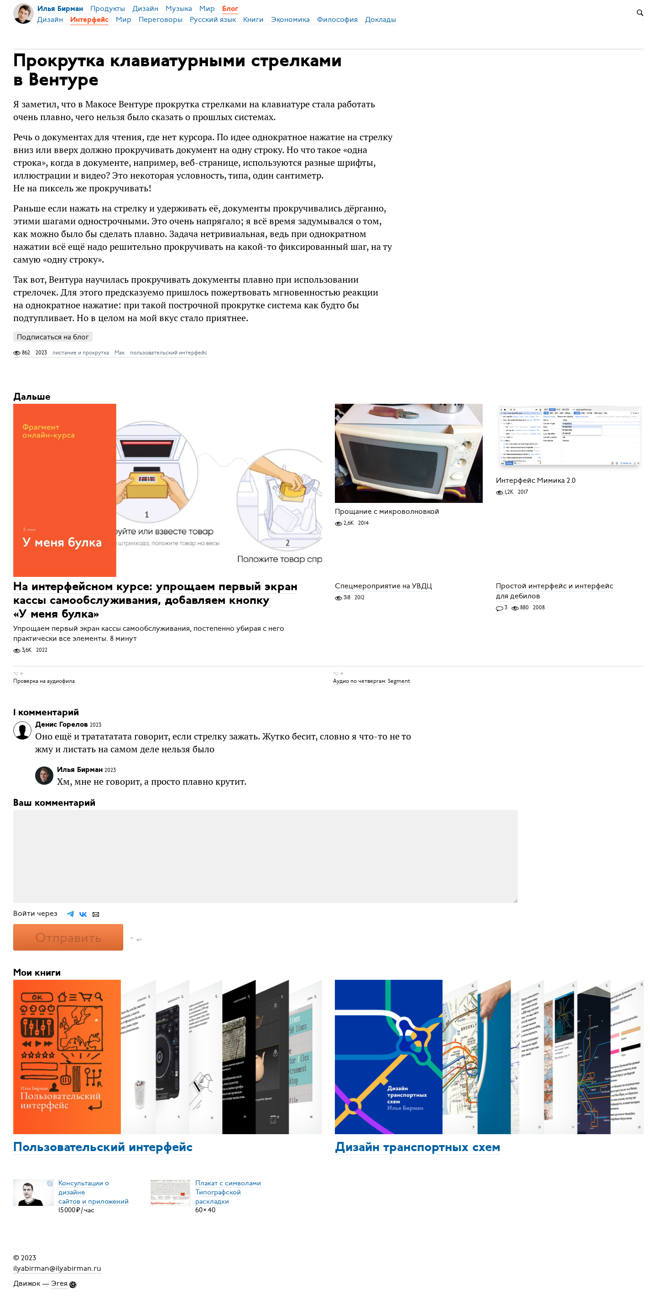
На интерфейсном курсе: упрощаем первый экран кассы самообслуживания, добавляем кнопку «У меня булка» (155, 601)
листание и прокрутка (80, 352)
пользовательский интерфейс (168, 352)
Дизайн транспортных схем (418, 1147)
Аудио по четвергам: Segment (371, 681)
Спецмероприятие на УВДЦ (383, 586)
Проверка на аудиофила (44, 681)
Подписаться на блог (53, 337)
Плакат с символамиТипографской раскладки (228, 1191)
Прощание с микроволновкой (387, 512)
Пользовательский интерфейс (103, 1147)
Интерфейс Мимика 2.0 (536, 481)
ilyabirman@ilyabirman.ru (57, 1268)
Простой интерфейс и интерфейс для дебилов (554, 591)
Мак (120, 352)
